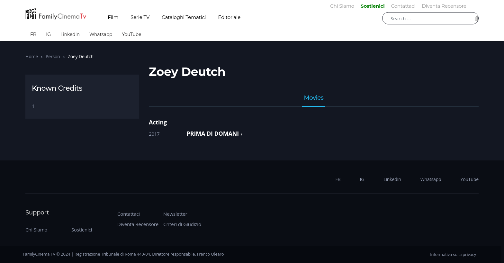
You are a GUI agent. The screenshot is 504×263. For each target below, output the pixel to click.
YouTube (131, 34)
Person (53, 56)
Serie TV (139, 17)
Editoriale (229, 17)
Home (31, 56)
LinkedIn (70, 34)
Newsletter (175, 214)
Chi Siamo (36, 229)
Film (113, 17)
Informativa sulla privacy (453, 254)
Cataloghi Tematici (184, 17)
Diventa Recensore (137, 224)
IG (48, 34)
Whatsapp (101, 34)
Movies (314, 98)
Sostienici (81, 229)
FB (33, 34)
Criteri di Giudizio (182, 224)
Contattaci (128, 214)
